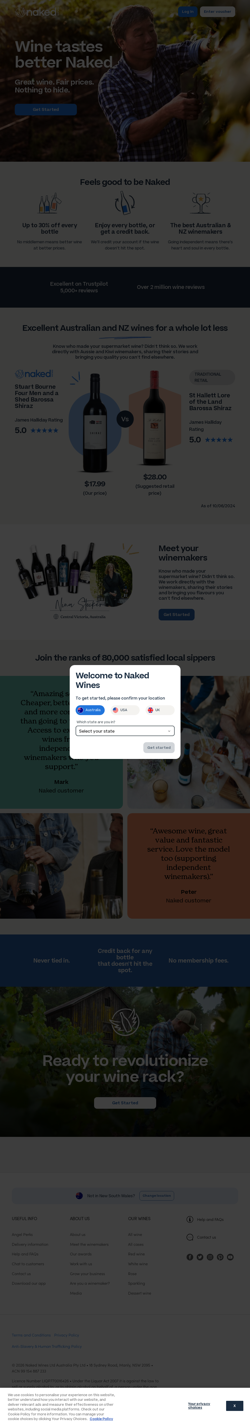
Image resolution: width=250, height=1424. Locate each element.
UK (154, 710)
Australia (89, 710)
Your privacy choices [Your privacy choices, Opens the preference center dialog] (199, 1406)
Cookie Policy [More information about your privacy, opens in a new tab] (101, 1419)
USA (120, 710)
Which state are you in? (96, 722)
